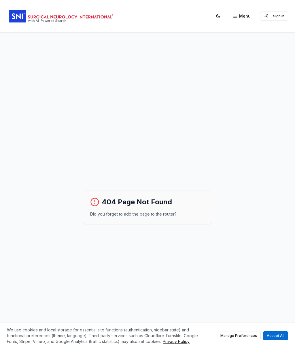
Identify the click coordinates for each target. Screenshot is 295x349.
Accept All (275, 335)
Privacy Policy (176, 341)
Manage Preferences (238, 335)
